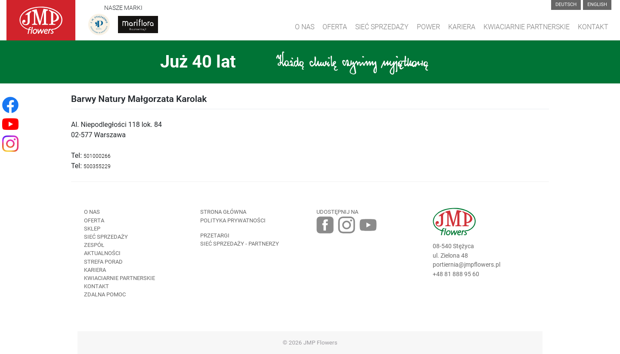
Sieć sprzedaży (382, 27)
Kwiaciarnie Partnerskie (527, 27)
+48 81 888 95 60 (456, 274)
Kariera (461, 27)
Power (428, 27)
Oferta (334, 27)
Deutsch (566, 4)
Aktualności (102, 253)
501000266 (97, 156)
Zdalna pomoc (105, 294)
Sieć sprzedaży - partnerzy (239, 243)
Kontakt (593, 27)
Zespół (94, 245)
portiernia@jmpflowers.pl (466, 264)
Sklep (92, 228)
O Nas (304, 27)
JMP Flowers (321, 342)
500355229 (97, 166)
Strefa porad (103, 262)
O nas (92, 212)
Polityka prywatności (233, 220)
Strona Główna (223, 212)
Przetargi (214, 235)
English (597, 4)
